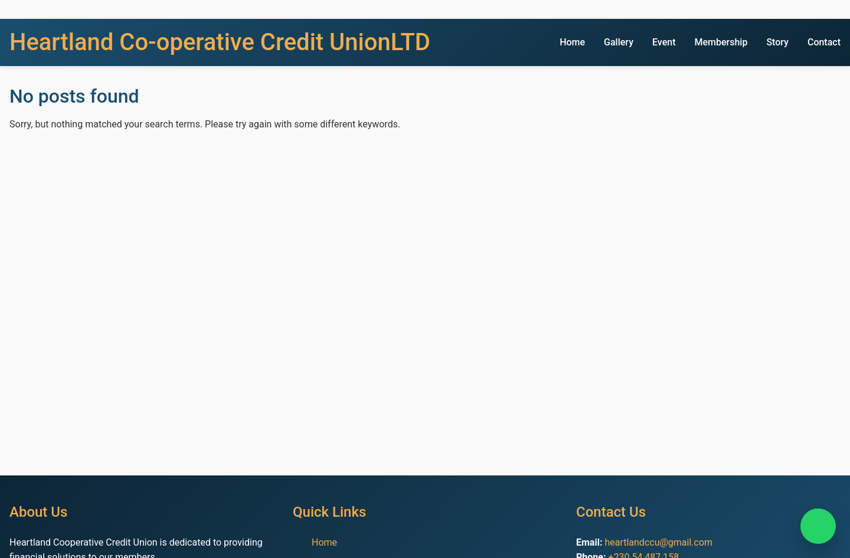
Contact (824, 42)
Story (777, 42)
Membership (720, 42)
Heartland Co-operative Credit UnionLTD (219, 42)
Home (572, 42)
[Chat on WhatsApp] (818, 526)
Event (663, 42)
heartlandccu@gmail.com (658, 542)
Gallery (618, 42)
